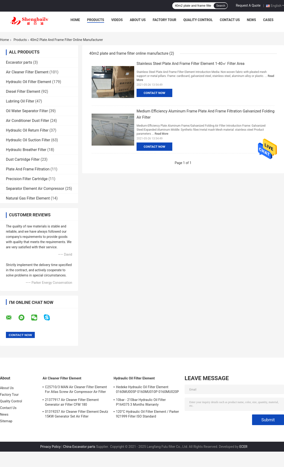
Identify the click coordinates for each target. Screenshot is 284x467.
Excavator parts (19, 62)
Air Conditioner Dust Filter (27, 120)
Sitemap (6, 421)
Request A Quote (248, 5)
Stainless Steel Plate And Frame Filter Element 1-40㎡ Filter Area (190, 63)
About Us (138, 20)
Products (95, 20)
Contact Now (154, 93)
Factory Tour (164, 20)
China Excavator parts (79, 447)
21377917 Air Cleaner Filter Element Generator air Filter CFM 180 (72, 402)
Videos (117, 20)
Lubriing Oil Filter (20, 101)
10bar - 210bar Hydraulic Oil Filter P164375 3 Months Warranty (141, 402)
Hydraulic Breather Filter (26, 149)
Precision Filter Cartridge (27, 179)
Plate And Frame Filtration (27, 169)
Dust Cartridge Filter (23, 159)
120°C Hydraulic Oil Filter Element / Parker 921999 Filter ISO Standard (147, 414)
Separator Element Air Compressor (35, 188)
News (251, 20)
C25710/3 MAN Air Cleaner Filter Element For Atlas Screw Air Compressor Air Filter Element (76, 390)
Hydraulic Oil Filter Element (28, 82)
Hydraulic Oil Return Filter (27, 130)
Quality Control (198, 20)
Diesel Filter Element (23, 91)
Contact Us (230, 20)
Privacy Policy (50, 447)
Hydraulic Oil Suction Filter (28, 140)
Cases (268, 20)
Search (220, 5)
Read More (162, 133)
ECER (243, 447)
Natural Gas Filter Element (28, 198)
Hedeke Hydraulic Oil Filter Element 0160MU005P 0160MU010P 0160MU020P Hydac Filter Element (147, 390)
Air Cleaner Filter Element (27, 72)
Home (75, 20)
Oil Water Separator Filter (27, 111)
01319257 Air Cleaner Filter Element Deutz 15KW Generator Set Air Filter (76, 414)
